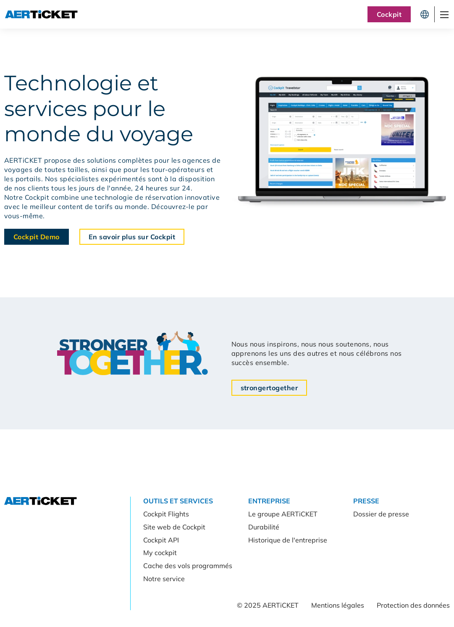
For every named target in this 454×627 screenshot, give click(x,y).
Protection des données (413, 605)
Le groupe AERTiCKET (283, 514)
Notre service (164, 578)
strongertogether (269, 388)
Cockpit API (161, 540)
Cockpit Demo (36, 237)
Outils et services (178, 501)
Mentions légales (337, 605)
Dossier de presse (381, 514)
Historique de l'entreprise (287, 540)
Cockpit (389, 14)
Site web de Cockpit (174, 527)
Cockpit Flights (166, 514)
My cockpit (160, 552)
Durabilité (263, 527)
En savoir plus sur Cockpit (132, 237)
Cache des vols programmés (187, 565)
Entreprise (269, 501)
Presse (366, 501)
